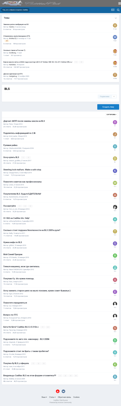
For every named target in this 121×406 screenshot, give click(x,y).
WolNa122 (13, 38)
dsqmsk (12, 342)
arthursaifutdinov (15, 221)
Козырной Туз (14, 318)
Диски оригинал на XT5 (12, 74)
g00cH (11, 245)
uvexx (11, 185)
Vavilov (11, 27)
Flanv (11, 124)
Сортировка (111, 114)
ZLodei (11, 354)
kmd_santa (13, 136)
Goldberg (12, 53)
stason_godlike (14, 160)
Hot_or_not (13, 209)
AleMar (11, 378)
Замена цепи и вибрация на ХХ (16, 24)
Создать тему (108, 107)
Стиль (52, 397)
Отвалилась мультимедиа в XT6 (16, 36)
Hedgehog (13, 76)
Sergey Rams (14, 172)
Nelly (10, 233)
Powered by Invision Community (61, 402)
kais (10, 281)
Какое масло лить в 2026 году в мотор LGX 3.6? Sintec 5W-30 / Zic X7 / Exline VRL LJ (38, 62)
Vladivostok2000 (15, 148)
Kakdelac (12, 64)
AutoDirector (13, 197)
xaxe (10, 366)
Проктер (12, 330)
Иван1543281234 (15, 269)
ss (10, 306)
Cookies (76, 397)
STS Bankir (13, 257)
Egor (10, 293)
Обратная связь (64, 397)
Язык (44, 397)
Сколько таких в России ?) (14, 50)
